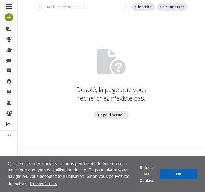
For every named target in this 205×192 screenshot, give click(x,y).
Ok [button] (178, 174)
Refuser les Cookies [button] (147, 174)
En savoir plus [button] (43, 183)
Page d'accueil (111, 114)
